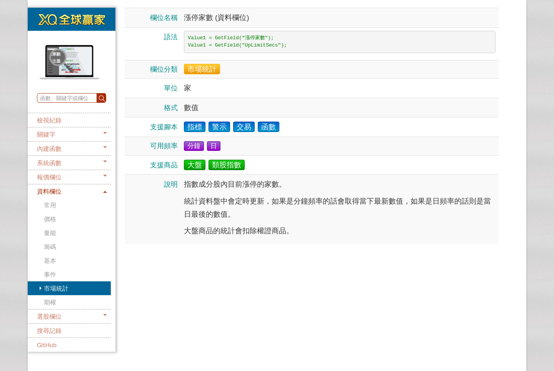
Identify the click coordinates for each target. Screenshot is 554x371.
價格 (50, 218)
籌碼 (50, 246)
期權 (50, 302)
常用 (50, 205)
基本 (50, 260)
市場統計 (56, 288)
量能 (50, 232)
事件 (50, 274)
